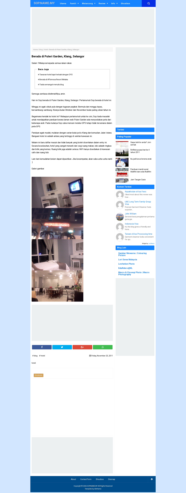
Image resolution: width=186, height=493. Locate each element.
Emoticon (38, 376)
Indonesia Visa (131, 224)
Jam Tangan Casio (138, 180)
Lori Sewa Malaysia (127, 259)
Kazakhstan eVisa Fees (135, 191)
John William (130, 214)
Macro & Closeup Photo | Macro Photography (133, 273)
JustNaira (151, 243)
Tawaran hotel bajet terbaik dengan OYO (56, 75)
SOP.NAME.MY (92, 487)
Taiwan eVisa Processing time (138, 234)
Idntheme (97, 489)
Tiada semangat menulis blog (52, 85)
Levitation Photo (126, 264)
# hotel (42, 356)
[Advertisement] (93, 26)
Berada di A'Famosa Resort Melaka (54, 80)
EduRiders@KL (125, 268)
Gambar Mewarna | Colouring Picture (132, 254)
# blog (35, 356)
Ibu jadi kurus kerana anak (141, 159)
